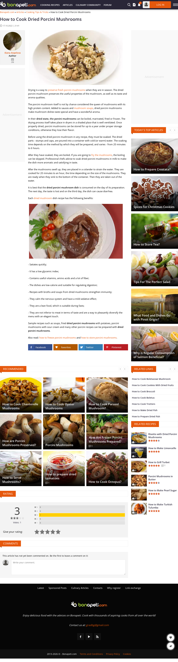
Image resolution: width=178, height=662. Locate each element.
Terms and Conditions (91, 653)
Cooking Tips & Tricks (37, 12)
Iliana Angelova (13, 53)
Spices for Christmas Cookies (154, 207)
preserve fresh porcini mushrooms (66, 89)
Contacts (97, 587)
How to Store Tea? (147, 244)
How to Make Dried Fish (144, 410)
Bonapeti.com (7, 12)
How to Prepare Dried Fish (146, 416)
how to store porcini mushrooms (99, 337)
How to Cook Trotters (143, 403)
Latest (40, 587)
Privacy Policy (113, 653)
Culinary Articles (80, 587)
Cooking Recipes (50, 4)
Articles (68, 4)
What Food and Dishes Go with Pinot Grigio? (152, 317)
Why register (114, 587)
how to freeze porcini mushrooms (57, 337)
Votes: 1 (17, 522)
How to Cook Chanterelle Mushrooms (20, 406)
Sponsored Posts (58, 587)
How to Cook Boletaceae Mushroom (151, 378)
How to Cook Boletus (143, 397)
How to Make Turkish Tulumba (160, 506)
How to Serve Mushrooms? (11, 480)
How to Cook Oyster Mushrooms (59, 406)
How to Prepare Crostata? (152, 169)
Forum (107, 4)
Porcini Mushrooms (59, 445)
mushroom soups (83, 108)
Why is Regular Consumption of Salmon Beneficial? (154, 355)
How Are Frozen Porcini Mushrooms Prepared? (105, 439)
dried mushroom (43, 198)
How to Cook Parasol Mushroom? (104, 406)
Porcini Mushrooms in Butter (160, 478)
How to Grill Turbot (159, 462)
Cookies (127, 653)
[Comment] (68, 567)
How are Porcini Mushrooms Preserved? (19, 443)
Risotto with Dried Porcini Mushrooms (162, 435)
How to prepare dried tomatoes (60, 476)
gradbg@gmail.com (97, 625)
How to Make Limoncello (162, 448)
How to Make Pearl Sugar (162, 490)
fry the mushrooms (101, 155)
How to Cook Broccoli (143, 391)
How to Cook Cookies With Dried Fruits (153, 385)
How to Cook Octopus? (105, 482)
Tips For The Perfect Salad (152, 282)
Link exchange (133, 587)
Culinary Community (88, 4)
